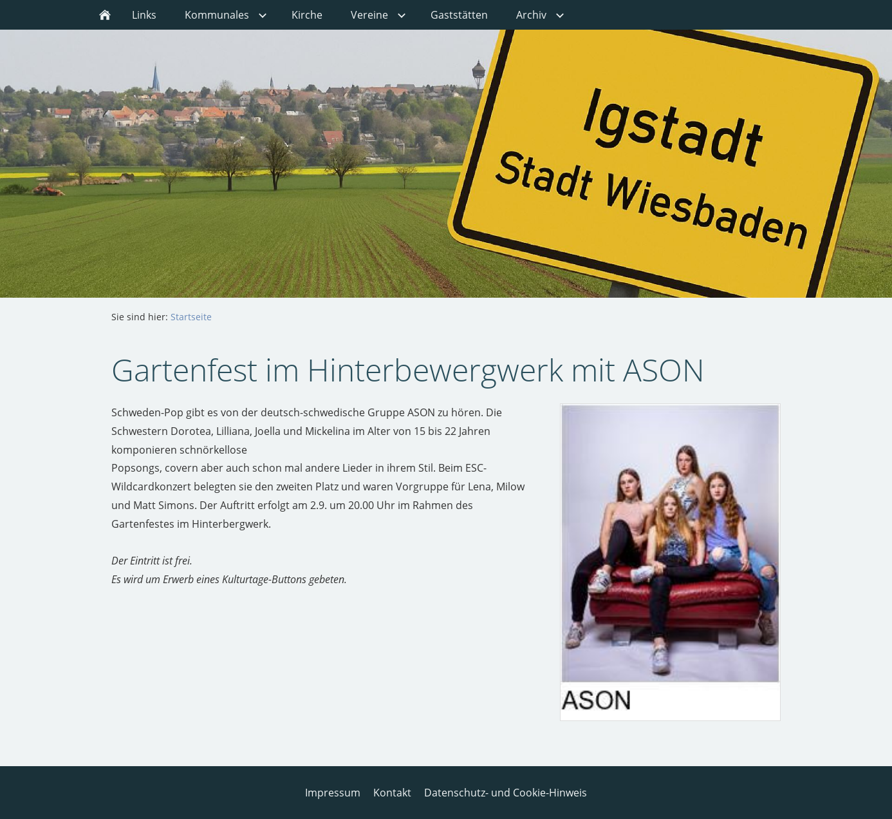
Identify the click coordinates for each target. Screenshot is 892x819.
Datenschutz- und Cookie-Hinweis (505, 792)
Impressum (332, 792)
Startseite (191, 317)
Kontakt (392, 792)
